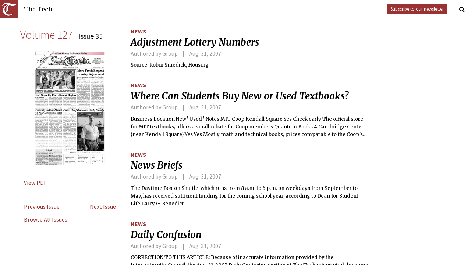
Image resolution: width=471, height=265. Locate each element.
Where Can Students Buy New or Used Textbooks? (239, 96)
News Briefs (157, 165)
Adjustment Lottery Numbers (195, 42)
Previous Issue (42, 206)
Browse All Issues (45, 219)
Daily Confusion (166, 235)
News (138, 31)
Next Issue (103, 206)
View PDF (35, 182)
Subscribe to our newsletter (417, 9)
